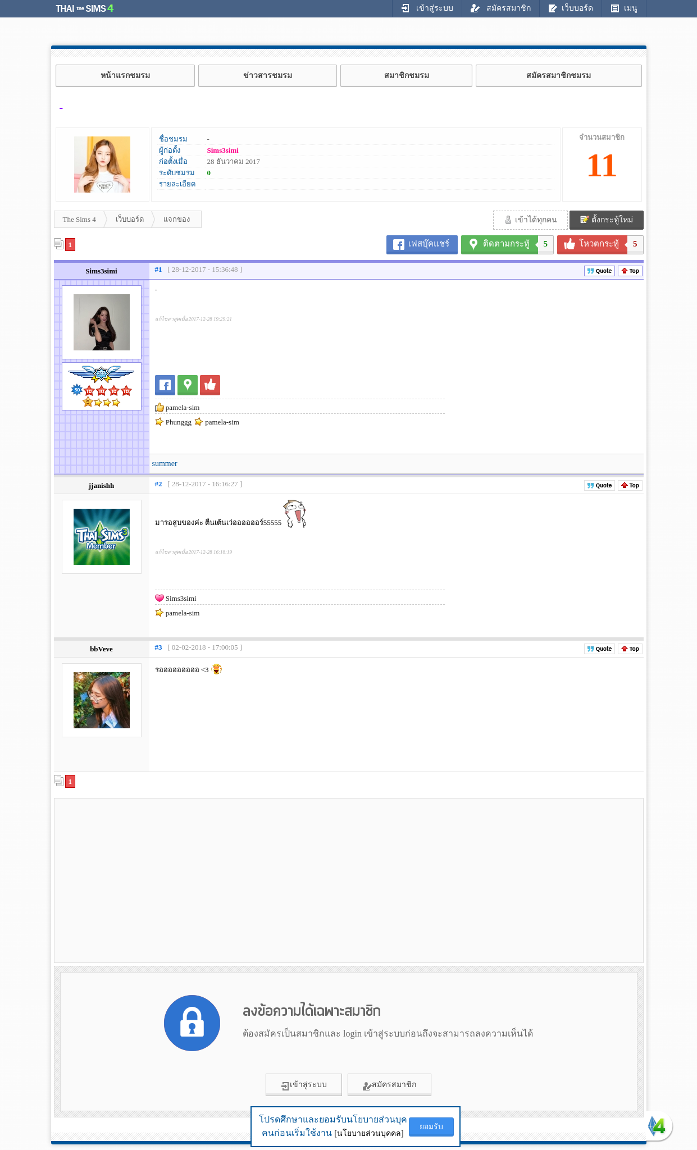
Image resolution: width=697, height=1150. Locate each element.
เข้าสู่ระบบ (427, 7)
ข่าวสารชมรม (267, 75)
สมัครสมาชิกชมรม (558, 75)
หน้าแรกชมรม (125, 75)
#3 (158, 647)
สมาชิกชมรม (406, 75)
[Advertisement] (152, 880)
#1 (158, 269)
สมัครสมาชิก (501, 7)
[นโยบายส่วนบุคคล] (368, 1133)
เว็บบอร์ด (570, 7)
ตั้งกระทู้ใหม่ (606, 219)
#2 (158, 484)
